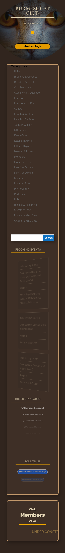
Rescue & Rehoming (25, 204)
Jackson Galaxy (23, 124)
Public (17, 199)
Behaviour (19, 71)
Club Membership (24, 87)
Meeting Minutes (23, 151)
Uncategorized (22, 210)
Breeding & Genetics (25, 76)
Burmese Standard (33, 408)
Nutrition (19, 178)
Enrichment (20, 98)
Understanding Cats (25, 215)
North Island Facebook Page (33, 471)
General (18, 108)
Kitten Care (20, 130)
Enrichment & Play (24, 103)
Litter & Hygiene (23, 140)
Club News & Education (27, 92)
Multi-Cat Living (23, 162)
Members (19, 156)
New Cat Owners (23, 167)
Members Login (32, 46)
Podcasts (19, 194)
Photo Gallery (22, 188)
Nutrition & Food (23, 183)
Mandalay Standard (33, 414)
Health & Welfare (24, 114)
